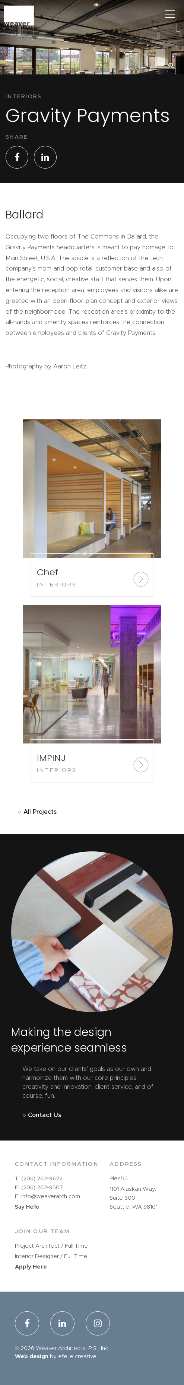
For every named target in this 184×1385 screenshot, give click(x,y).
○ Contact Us (41, 1115)
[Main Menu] (170, 14)
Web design (31, 1356)
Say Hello (27, 1207)
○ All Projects (37, 812)
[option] (92, 60)
